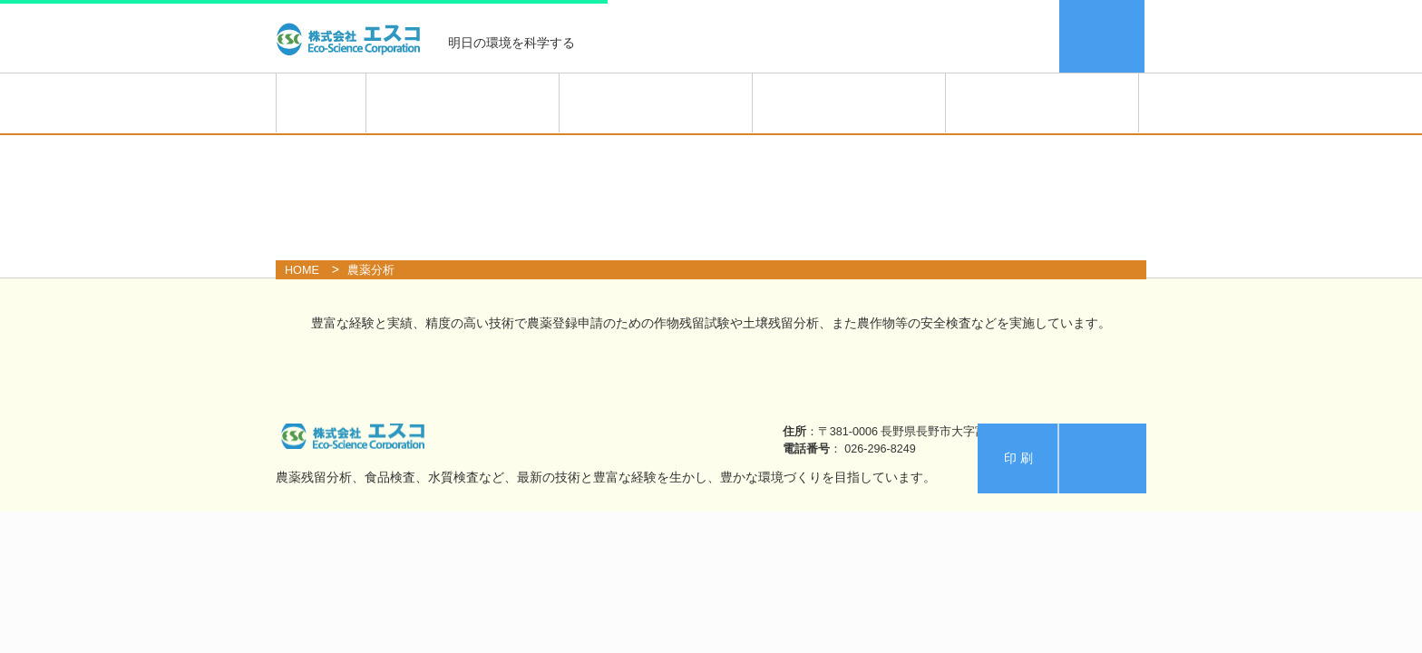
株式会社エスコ (353, 36)
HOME (321, 102)
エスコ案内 (1102, 36)
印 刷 (1018, 458)
